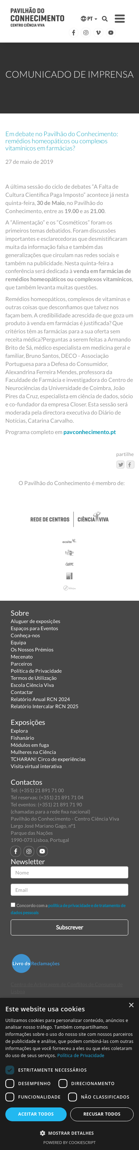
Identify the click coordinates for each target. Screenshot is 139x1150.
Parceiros (21, 664)
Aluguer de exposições (35, 621)
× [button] (131, 1005)
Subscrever (69, 927)
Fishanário (22, 738)
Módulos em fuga (30, 745)
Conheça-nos (25, 635)
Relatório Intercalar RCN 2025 (44, 706)
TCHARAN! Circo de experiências (48, 759)
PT (89, 18)
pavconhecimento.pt (89, 431)
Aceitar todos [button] (36, 1114)
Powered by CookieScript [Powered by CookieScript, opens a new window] (69, 1142)
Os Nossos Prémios (32, 649)
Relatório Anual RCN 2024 (40, 699)
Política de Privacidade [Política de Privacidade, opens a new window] (80, 1055)
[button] (69, 1133)
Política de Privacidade (36, 671)
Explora (19, 731)
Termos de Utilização (34, 678)
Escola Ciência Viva (32, 685)
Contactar (22, 692)
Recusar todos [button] (101, 1114)
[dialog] (69, 1074)
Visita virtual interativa (36, 766)
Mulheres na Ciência (33, 752)
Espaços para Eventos (34, 628)
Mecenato (22, 657)
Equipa (18, 642)
